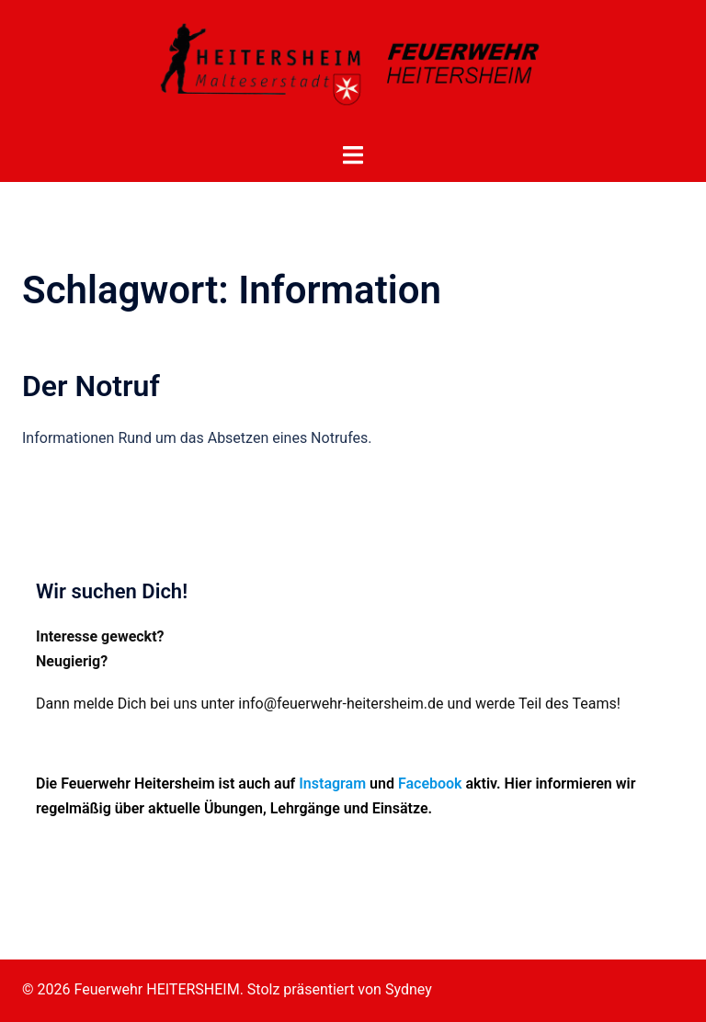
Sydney (408, 989)
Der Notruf (91, 386)
